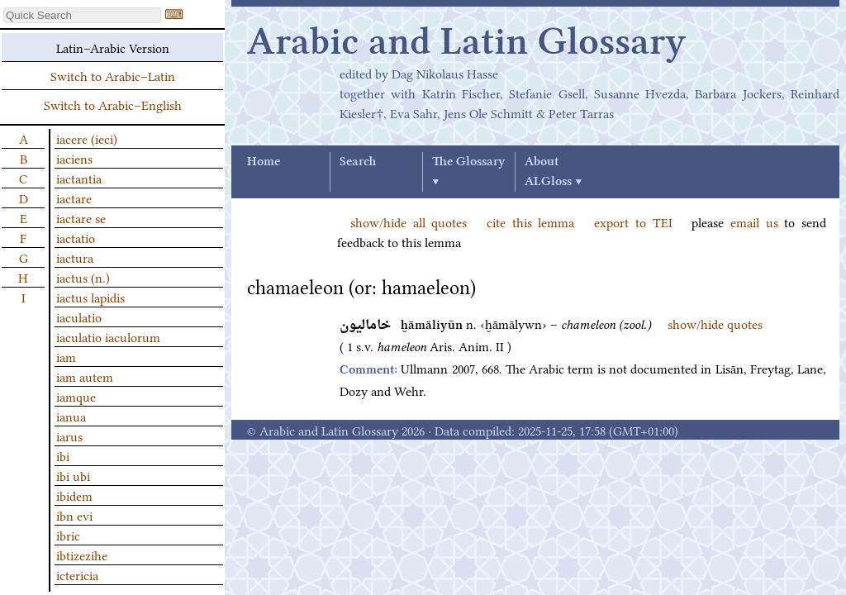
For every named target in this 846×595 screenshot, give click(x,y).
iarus (69, 435)
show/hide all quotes (408, 221)
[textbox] (82, 15)
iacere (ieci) (86, 138)
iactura (74, 257)
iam (66, 356)
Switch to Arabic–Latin (112, 75)
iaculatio (79, 316)
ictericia (77, 574)
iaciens (74, 158)
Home (263, 162)
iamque (76, 396)
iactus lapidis (90, 297)
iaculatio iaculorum (108, 336)
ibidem (74, 495)
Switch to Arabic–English (113, 104)
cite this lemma (530, 221)
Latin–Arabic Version (112, 47)
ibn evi (74, 515)
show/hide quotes (715, 323)
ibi (62, 455)
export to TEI (633, 221)
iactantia (79, 178)
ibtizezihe (81, 554)
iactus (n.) (83, 277)
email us (754, 221)
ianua (71, 416)
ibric (68, 535)
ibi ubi (73, 475)
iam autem (84, 376)
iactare (74, 197)
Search (358, 162)
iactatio (75, 237)
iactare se (81, 217)
